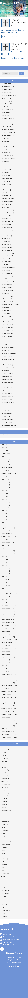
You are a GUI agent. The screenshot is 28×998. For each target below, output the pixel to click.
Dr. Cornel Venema (6, 124)
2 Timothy (4, 824)
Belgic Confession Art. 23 (7, 608)
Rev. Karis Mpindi (5, 170)
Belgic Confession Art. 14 (7, 720)
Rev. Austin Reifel (5, 336)
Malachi (3, 882)
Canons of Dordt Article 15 (8, 723)
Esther (3, 827)
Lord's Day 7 (4, 479)
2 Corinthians (4, 793)
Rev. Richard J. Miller (6, 233)
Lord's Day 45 (4, 496)
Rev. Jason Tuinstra (6, 181)
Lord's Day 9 (4, 508)
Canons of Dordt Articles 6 (8, 694)
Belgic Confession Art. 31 (7, 657)
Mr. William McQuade (6, 379)
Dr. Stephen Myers (5, 350)
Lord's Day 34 (4, 464)
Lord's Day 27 (4, 645)
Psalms (3, 747)
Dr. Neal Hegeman (6, 273)
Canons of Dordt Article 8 (7, 473)
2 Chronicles (4, 890)
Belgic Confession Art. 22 (7, 551)
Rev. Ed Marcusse (5, 104)
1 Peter (3, 764)
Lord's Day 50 (4, 490)
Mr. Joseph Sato (5, 293)
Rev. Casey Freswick (6, 98)
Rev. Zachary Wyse (6, 393)
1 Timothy (4, 830)
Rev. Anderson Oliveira (6, 402)
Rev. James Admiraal (6, 86)
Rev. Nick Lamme (5, 313)
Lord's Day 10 (4, 459)
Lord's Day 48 (4, 539)
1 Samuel (3, 816)
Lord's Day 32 (4, 502)
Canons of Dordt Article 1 (7, 700)
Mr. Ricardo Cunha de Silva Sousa (9, 304)
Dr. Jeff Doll (4, 115)
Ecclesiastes (4, 873)
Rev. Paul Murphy (5, 141)
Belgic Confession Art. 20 (7, 614)
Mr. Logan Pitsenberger (7, 247)
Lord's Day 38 (4, 660)
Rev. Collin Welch (5, 411)
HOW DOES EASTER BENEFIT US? (18, 22)
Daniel (3, 853)
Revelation (4, 778)
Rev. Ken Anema (5, 161)
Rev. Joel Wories (5, 345)
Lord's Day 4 (4, 671)
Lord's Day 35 (4, 556)
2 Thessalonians (5, 910)
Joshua (3, 876)
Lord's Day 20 (4, 728)
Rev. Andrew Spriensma (7, 347)
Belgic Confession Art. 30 (7, 683)
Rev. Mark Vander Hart (6, 147)
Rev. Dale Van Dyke (6, 101)
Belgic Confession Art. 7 (7, 631)
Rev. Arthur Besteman (6, 213)
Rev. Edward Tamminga (7, 210)
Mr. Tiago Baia (5, 167)
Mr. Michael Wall (5, 127)
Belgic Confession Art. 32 (7, 648)
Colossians (4, 821)
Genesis (3, 781)
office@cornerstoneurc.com (11, 939)
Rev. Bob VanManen (6, 230)
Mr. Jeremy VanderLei (6, 324)
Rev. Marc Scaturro (6, 413)
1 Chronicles (4, 893)
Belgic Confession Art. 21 (7, 533)
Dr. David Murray (5, 149)
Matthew (3, 750)
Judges (3, 804)
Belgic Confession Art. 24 (7, 731)
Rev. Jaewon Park (5, 416)
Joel (2, 856)
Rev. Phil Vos (4, 83)
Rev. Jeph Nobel (5, 370)
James (3, 807)
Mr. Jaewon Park (5, 218)
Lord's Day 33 (4, 482)
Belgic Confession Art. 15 (7, 622)
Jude (2, 867)
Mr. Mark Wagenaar (6, 385)
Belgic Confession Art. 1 (7, 528)
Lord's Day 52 (4, 456)
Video (11, 58)
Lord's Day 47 (4, 487)
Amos (2, 879)
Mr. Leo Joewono (5, 307)
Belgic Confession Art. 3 (7, 717)
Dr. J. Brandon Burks (6, 333)
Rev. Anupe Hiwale (6, 356)
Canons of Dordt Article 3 (7, 467)
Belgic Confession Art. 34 (7, 703)
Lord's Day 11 (4, 519)
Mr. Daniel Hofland (6, 184)
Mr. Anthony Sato (5, 190)
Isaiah (2, 761)
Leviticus (3, 884)
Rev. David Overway (6, 109)
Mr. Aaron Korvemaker (6, 376)
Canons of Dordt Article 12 (8, 685)
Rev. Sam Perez (5, 215)
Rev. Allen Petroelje (6, 135)
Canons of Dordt (5, 453)
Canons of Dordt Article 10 (8, 594)
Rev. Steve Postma (6, 106)
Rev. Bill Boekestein (6, 207)
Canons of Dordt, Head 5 (7, 691)
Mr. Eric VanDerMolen (6, 198)
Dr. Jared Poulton (5, 89)
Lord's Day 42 (4, 573)
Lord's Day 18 (4, 485)
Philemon (3, 896)
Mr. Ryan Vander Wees (6, 419)
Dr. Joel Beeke (4, 152)
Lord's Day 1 (4, 462)
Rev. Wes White (5, 310)
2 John (3, 913)
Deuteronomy (4, 810)
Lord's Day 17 (4, 585)
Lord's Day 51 (4, 499)
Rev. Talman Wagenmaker (7, 353)
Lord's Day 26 (4, 665)
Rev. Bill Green (5, 175)
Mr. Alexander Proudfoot (7, 299)
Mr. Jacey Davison (5, 192)
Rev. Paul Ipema (5, 164)
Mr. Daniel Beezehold (6, 253)
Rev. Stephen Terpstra (6, 359)
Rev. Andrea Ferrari (6, 224)
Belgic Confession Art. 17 (7, 617)
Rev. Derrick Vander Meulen (8, 281)
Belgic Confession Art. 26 (7, 611)
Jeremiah (3, 864)
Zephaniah (4, 899)
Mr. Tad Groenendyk (6, 201)
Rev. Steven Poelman (6, 129)
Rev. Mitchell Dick (5, 270)
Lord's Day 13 (4, 516)
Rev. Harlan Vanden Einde (7, 95)
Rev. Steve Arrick (5, 138)
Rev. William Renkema (6, 118)
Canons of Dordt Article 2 (7, 536)
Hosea (3, 813)
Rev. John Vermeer (5, 144)
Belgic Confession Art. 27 (7, 579)
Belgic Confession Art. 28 (7, 637)
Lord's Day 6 (4, 476)
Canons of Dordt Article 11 (8, 680)
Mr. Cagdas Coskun (6, 261)
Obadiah (3, 905)
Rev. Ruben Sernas (5, 250)
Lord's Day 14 (4, 513)
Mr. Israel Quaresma (6, 221)
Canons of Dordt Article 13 (8, 714)
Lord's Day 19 (4, 510)
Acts (2, 773)
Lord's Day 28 (4, 571)
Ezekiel (3, 861)
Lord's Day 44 (4, 450)
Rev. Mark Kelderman (6, 92)
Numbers (3, 850)
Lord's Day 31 (4, 530)
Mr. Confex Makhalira (6, 284)
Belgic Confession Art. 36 (7, 711)
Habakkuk (3, 902)
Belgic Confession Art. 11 (7, 705)
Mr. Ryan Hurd (4, 342)
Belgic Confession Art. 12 (7, 542)
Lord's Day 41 (4, 562)
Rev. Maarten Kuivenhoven (8, 425)
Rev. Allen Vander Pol (6, 301)
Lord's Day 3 (4, 470)
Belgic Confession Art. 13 (7, 553)
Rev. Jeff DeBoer (5, 279)
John (2, 752)
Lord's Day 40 (4, 559)
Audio (11, 36)
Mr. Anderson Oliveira (6, 390)
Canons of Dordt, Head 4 (7, 708)
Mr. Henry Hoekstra (6, 204)
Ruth (2, 836)
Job (2, 887)
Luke (2, 755)
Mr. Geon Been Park (6, 319)
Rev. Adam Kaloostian (6, 399)
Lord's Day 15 (4, 582)
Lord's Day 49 (4, 588)
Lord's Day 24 (4, 565)
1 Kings (3, 801)
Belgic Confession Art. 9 (7, 677)
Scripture (4, 36)
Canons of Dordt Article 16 (8, 737)
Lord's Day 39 (4, 662)
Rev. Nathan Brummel (6, 132)
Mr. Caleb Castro (5, 405)
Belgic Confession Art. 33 (7, 625)
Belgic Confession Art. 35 (7, 605)
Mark (2, 790)
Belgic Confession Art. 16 (7, 619)
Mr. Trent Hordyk (5, 322)
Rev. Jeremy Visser (5, 241)
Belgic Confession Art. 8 (7, 654)
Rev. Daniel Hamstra (6, 256)
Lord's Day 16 (4, 505)
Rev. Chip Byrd (4, 264)
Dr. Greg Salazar (5, 408)
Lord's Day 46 (4, 493)
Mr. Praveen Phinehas (6, 365)
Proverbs (3, 796)
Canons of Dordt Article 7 (7, 642)
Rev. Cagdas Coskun (6, 382)
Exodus (3, 798)
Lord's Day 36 (4, 599)
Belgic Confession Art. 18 (7, 726)
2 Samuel (3, 847)
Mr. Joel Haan (4, 258)
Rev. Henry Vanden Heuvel (7, 388)
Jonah (2, 907)
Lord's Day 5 (4, 688)
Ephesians (3, 770)
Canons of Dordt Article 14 (8, 639)
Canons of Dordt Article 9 (7, 591)
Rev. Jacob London (6, 227)
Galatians (3, 818)
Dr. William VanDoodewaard (8, 267)
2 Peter (3, 833)
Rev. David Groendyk (6, 330)
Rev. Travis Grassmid (6, 155)
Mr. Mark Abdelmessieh (7, 287)
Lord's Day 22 (4, 568)
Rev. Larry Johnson (6, 187)
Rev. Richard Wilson (6, 290)
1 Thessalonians (5, 841)
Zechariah (3, 859)
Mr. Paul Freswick (5, 178)
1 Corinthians (4, 784)
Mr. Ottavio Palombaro (7, 158)
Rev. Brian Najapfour (6, 244)
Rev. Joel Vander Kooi (6, 276)
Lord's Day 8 (4, 545)
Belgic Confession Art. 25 (7, 734)
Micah (2, 870)
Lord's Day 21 (4, 444)
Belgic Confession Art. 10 (7, 628)
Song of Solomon (5, 844)
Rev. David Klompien (6, 327)
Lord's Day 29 (4, 602)
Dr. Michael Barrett (6, 236)
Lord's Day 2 (4, 525)
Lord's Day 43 (4, 576)
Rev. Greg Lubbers (5, 121)
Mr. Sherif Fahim (5, 172)
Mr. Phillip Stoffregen (6, 339)
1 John (3, 767)
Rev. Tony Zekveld (5, 362)
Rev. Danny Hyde (5, 316)
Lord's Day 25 (4, 668)
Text (16, 36)
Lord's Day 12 (4, 447)
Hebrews (3, 787)
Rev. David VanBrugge (6, 367)
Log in (18, 996)
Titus (2, 839)
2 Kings (3, 916)
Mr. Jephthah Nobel (6, 296)
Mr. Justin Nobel (5, 195)
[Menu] (26, 7)
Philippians (4, 775)
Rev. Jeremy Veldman (6, 422)
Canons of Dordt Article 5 (7, 697)
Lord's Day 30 (4, 634)
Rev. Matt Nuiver (5, 238)
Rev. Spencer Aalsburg (6, 373)
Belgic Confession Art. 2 (7, 548)
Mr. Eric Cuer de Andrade (7, 396)
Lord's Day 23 (4, 522)
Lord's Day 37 (4, 596)
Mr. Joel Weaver (5, 112)
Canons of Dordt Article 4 (7, 674)
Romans (3, 758)
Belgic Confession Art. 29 (7, 651)
